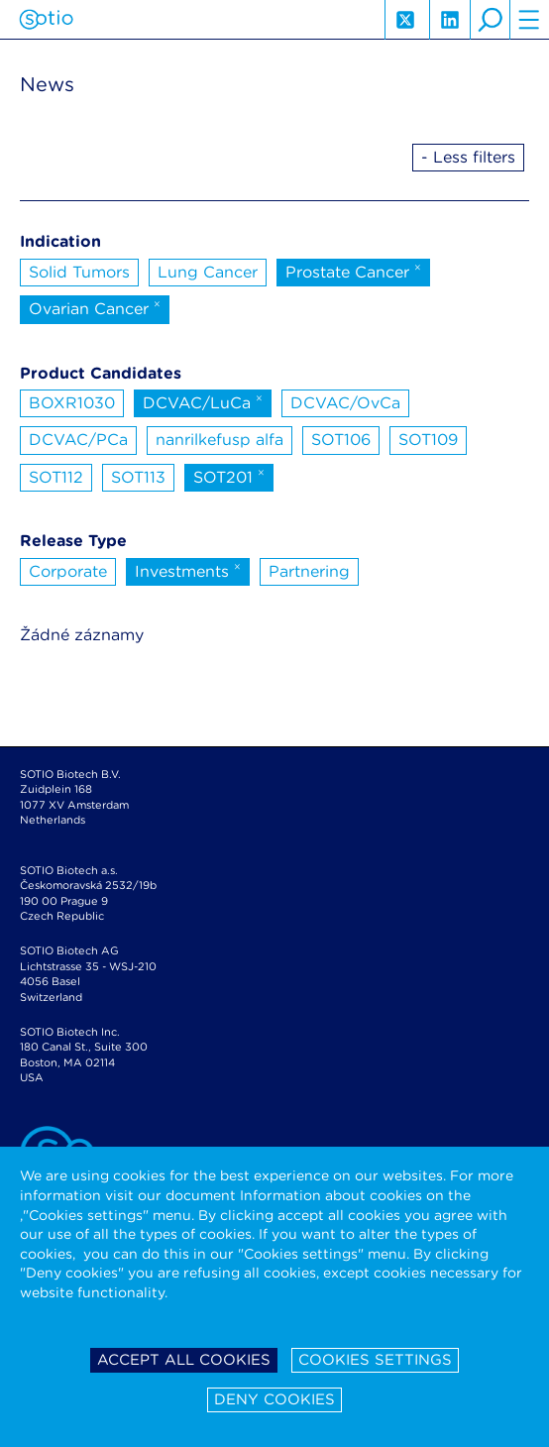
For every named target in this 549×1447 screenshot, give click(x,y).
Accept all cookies (184, 1360)
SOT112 (56, 477)
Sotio (46, 20)
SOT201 (229, 476)
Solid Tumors (79, 272)
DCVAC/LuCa (203, 401)
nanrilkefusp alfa (219, 439)
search (489, 20)
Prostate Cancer (353, 270)
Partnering (309, 571)
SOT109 (428, 439)
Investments (188, 570)
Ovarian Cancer (95, 307)
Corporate (68, 571)
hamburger (529, 20)
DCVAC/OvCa (345, 402)
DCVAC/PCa (78, 439)
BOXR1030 (72, 402)
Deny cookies (274, 1399)
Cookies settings (375, 1360)
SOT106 (341, 439)
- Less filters (468, 157)
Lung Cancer (208, 272)
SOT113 (138, 477)
